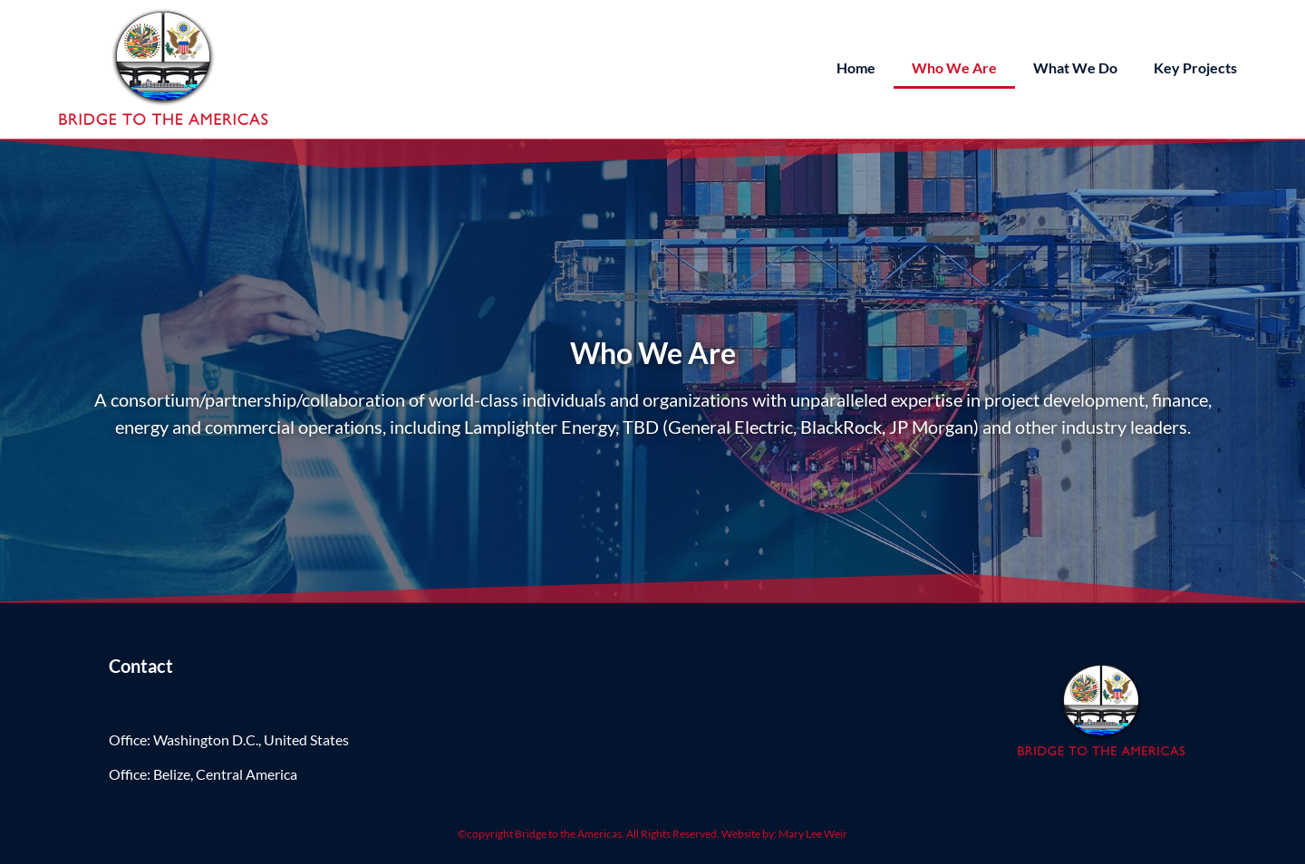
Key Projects (1195, 67)
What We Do (1075, 67)
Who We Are (954, 67)
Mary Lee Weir (812, 833)
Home (855, 67)
